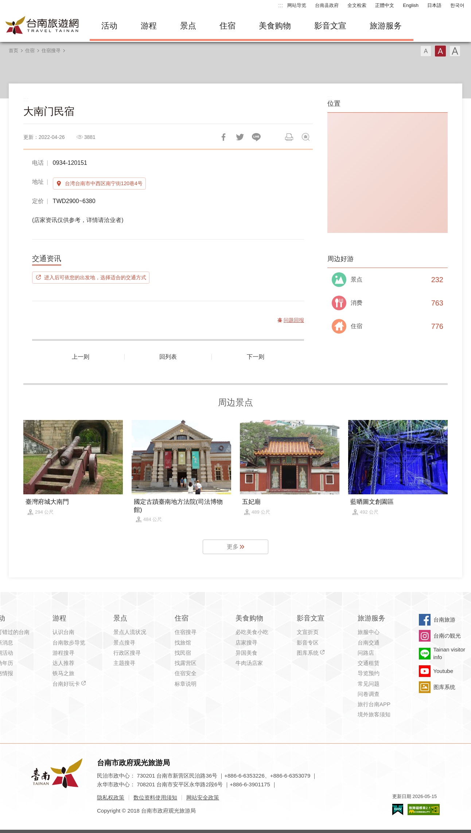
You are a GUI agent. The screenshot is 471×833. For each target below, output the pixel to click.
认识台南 (63, 632)
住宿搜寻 (51, 50)
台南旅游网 (42, 26)
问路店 (366, 653)
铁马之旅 (63, 673)
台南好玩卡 (66, 684)
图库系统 (308, 653)
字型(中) (440, 51)
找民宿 (183, 653)
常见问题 (368, 684)
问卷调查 (368, 694)
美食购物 (275, 25)
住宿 (227, 25)
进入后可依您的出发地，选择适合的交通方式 (95, 277)
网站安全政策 (202, 797)
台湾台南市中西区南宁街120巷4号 (104, 183)
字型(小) (425, 51)
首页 (13, 50)
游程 (149, 25)
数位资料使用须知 (155, 797)
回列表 (168, 357)
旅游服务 (386, 25)
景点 (188, 25)
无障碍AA (424, 809)
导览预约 (368, 673)
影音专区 (308, 642)
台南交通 (368, 642)
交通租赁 (368, 663)
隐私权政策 (110, 797)
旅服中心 (368, 632)
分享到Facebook (223, 137)
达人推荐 (63, 663)
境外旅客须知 (374, 714)
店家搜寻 (246, 642)
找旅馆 (183, 642)
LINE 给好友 (256, 137)
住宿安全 (185, 673)
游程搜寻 (63, 653)
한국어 (457, 5)
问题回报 (305, 137)
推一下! (240, 137)
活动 (109, 25)
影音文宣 (330, 25)
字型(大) (454, 51)
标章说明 (185, 684)
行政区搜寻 (127, 653)
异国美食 (246, 653)
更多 (232, 547)
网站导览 (296, 5)
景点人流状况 (129, 632)
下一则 (255, 357)
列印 (289, 137)
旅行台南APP (374, 704)
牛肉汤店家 (249, 663)
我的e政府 (397, 809)
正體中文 (384, 5)
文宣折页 (308, 632)
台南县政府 (327, 5)
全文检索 (356, 5)
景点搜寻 (124, 642)
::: (280, 5)
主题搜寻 (124, 663)
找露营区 (185, 663)
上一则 (80, 357)
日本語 (434, 5)
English (411, 5)
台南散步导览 (68, 642)
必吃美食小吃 (252, 632)
